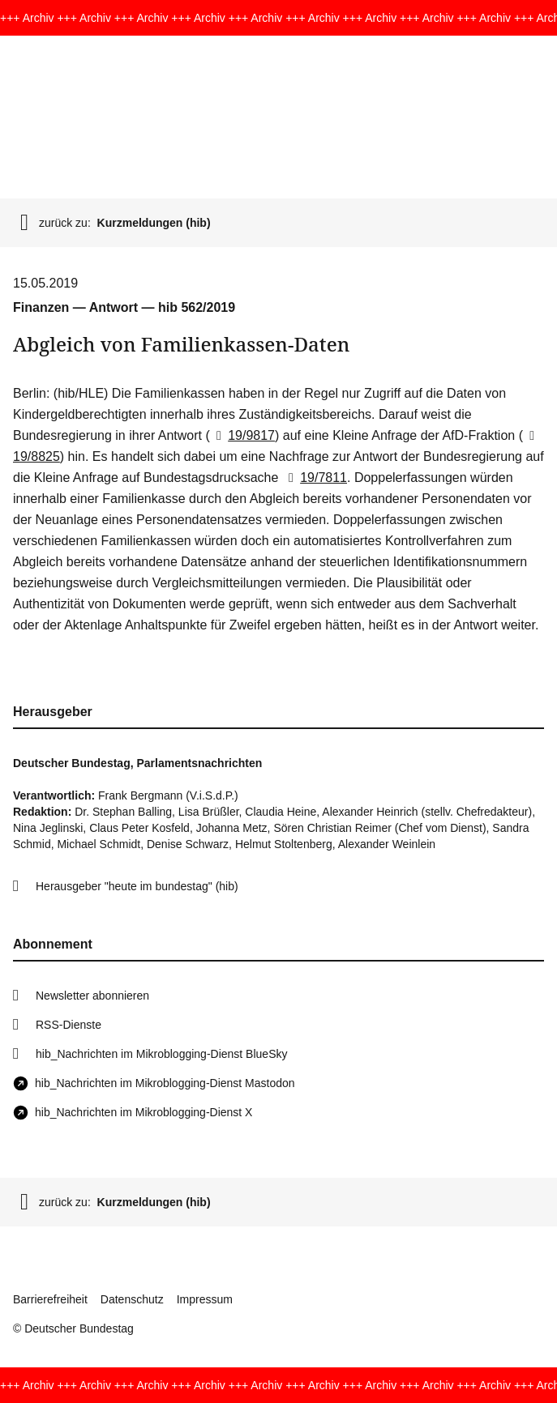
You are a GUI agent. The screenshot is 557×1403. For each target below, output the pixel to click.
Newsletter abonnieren (92, 995)
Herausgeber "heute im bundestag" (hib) (137, 886)
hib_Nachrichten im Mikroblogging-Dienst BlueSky (161, 1053)
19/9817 (242, 435)
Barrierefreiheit (50, 1299)
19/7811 (314, 477)
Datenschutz (132, 1299)
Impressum (205, 1299)
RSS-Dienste (68, 1024)
